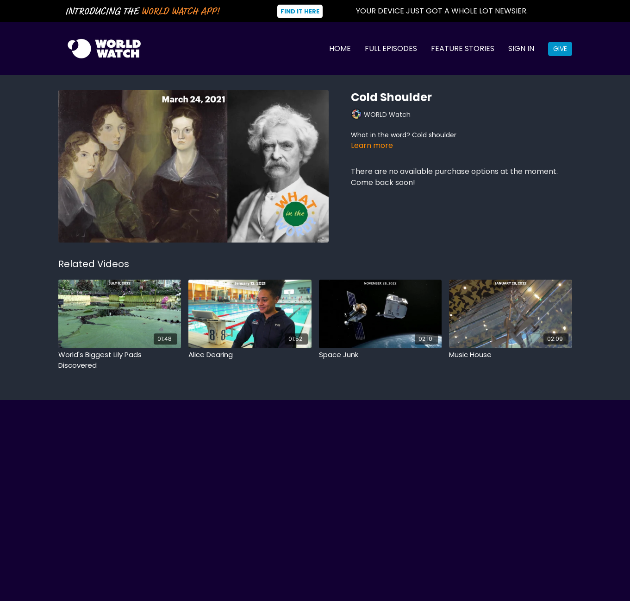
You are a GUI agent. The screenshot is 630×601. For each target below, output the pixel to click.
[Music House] (510, 355)
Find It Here (300, 11)
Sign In (521, 48)
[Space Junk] (380, 355)
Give (560, 48)
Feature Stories (462, 48)
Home (340, 48)
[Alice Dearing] (250, 355)
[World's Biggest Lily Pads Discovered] (119, 360)
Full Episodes (391, 48)
